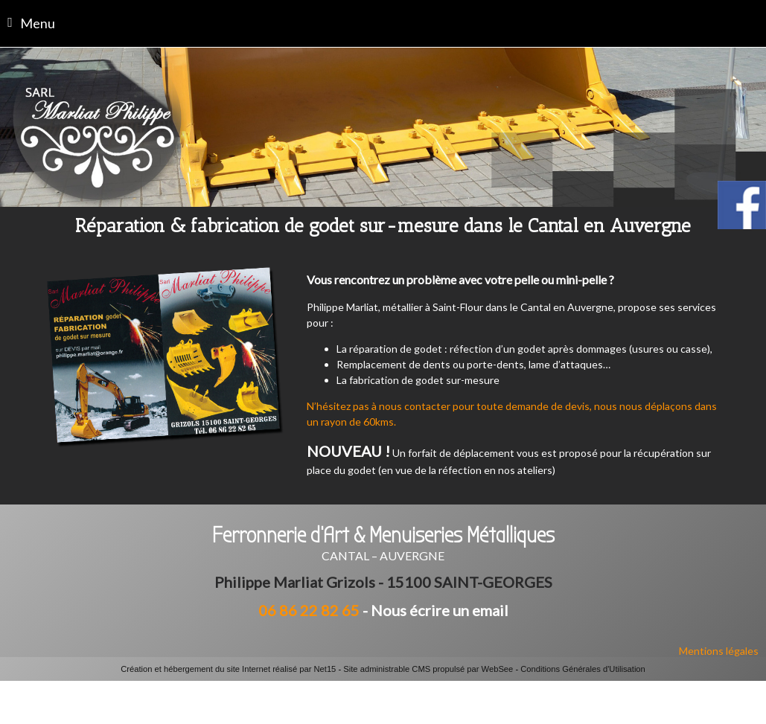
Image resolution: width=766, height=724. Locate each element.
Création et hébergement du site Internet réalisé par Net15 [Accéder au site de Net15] (228, 668)
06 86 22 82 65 (309, 610)
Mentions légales (719, 650)
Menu (37, 23)
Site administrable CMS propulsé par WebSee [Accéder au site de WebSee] (428, 668)
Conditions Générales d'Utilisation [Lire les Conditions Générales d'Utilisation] (582, 668)
